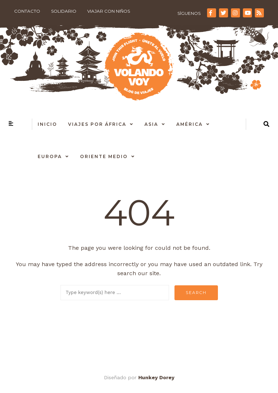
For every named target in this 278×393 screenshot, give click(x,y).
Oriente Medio (104, 156)
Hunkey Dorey (156, 377)
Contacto (27, 11)
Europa (50, 156)
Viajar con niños (108, 11)
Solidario (63, 11)
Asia (151, 124)
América (189, 124)
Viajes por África (97, 124)
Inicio (47, 124)
